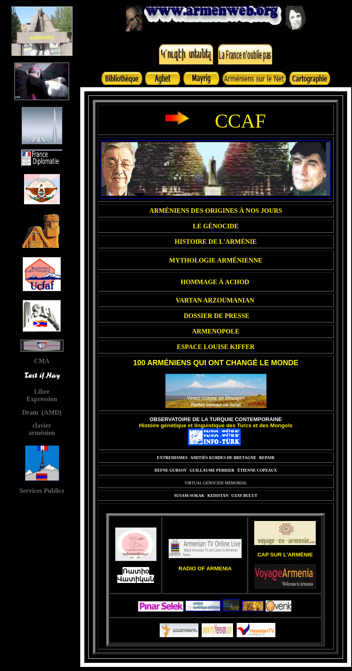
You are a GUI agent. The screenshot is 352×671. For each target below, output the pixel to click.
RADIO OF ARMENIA (205, 568)
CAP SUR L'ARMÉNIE (285, 555)
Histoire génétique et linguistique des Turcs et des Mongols (216, 425)
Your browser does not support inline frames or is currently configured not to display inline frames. (41, 258)
